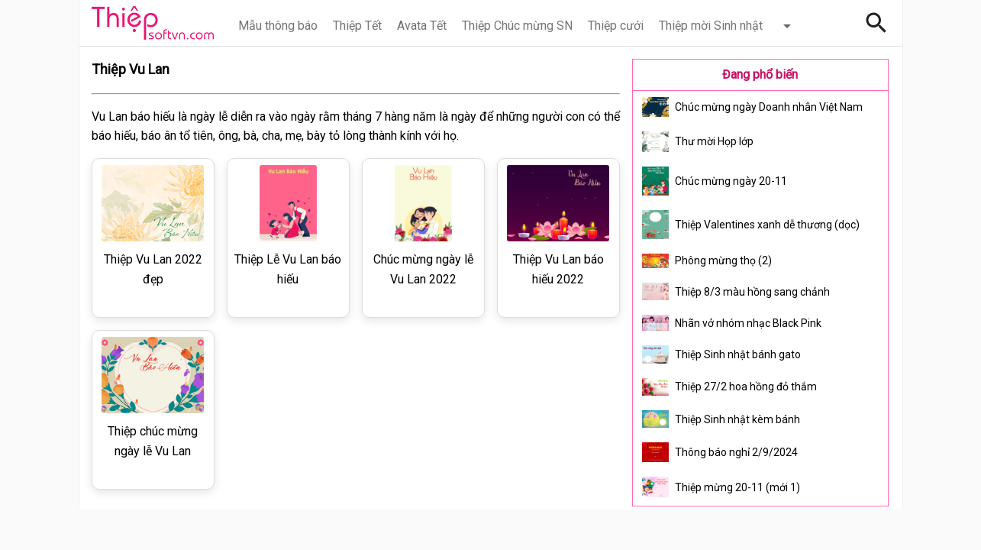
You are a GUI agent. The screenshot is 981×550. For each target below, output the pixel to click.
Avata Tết (422, 25)
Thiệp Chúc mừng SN (517, 25)
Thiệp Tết (357, 25)
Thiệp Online (153, 23)
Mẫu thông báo (278, 25)
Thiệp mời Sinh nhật (711, 25)
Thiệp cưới (616, 25)
